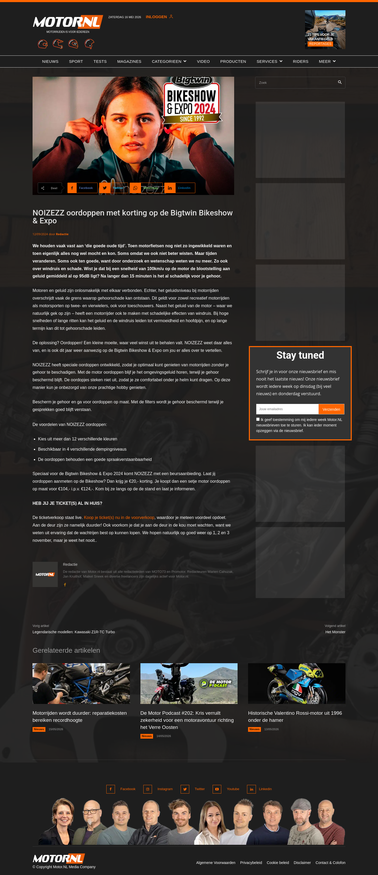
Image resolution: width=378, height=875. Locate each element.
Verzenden (331, 409)
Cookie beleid (278, 861)
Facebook (127, 788)
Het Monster (335, 632)
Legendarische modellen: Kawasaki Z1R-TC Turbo (74, 632)
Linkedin (264, 788)
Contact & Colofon (330, 861)
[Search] (339, 83)
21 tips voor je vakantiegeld (321, 37)
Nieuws (39, 728)
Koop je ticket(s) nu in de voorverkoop (119, 517)
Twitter (198, 788)
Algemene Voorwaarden (215, 861)
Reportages (320, 44)
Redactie (62, 234)
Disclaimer (302, 861)
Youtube (230, 788)
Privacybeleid (251, 861)
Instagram (164, 788)
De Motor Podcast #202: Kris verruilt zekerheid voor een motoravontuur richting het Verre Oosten (182, 719)
